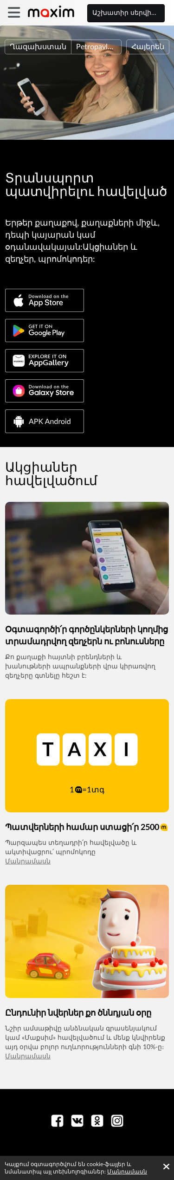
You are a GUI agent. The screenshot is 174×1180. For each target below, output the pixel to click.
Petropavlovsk (99, 47)
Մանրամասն (28, 861)
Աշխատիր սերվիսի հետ (128, 13)
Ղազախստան (38, 47)
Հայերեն (147, 47)
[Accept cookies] (166, 1166)
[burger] (13, 13)
